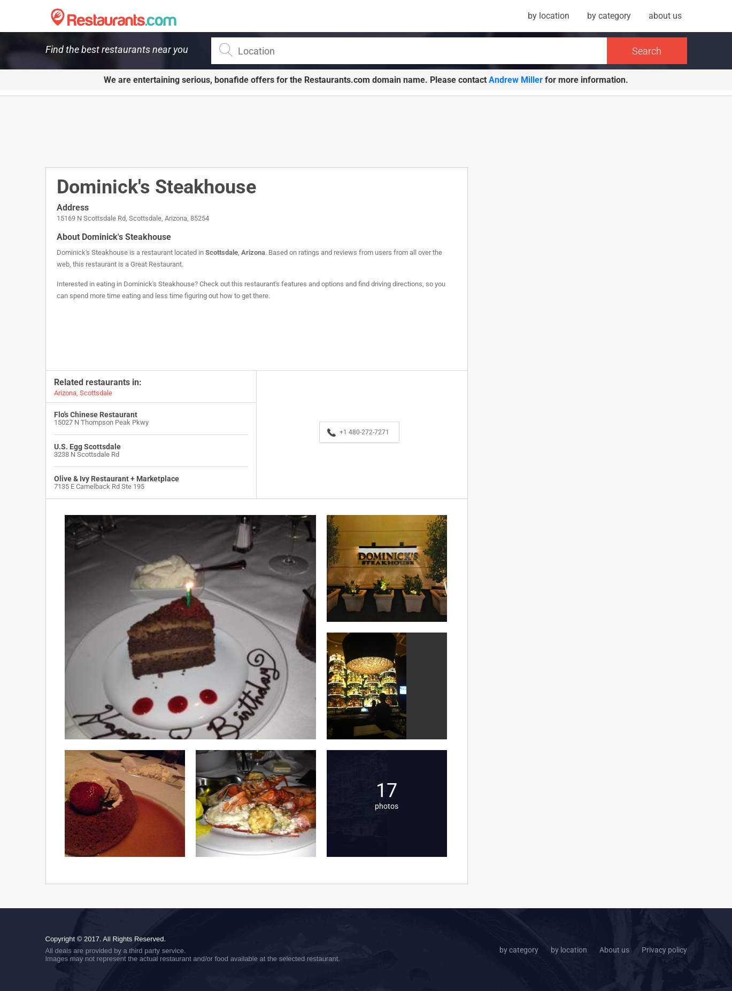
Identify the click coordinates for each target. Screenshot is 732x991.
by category (609, 16)
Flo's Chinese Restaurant (95, 414)
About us (614, 950)
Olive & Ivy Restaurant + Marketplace (116, 478)
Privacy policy (664, 950)
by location (548, 16)
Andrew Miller (516, 80)
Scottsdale (221, 252)
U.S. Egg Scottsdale (87, 446)
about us (665, 16)
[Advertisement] (256, 131)
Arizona (253, 252)
